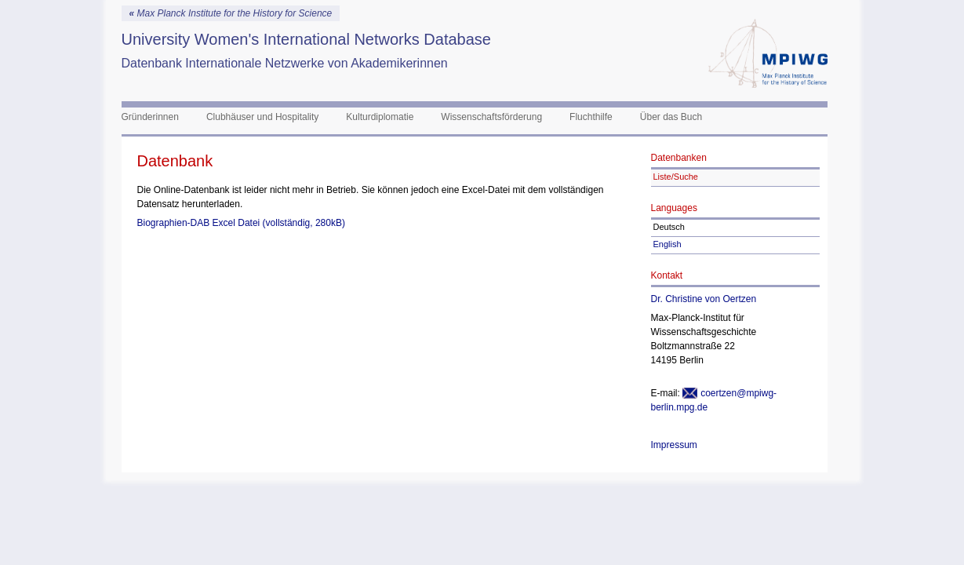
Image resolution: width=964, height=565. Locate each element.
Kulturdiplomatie (379, 116)
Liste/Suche (675, 176)
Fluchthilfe (591, 116)
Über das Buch (671, 116)
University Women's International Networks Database (306, 39)
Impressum (674, 444)
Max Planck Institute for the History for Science (231, 13)
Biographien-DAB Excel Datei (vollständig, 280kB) (241, 222)
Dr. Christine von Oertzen (704, 298)
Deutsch (669, 226)
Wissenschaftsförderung (491, 116)
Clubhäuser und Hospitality (262, 116)
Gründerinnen (150, 116)
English (667, 244)
